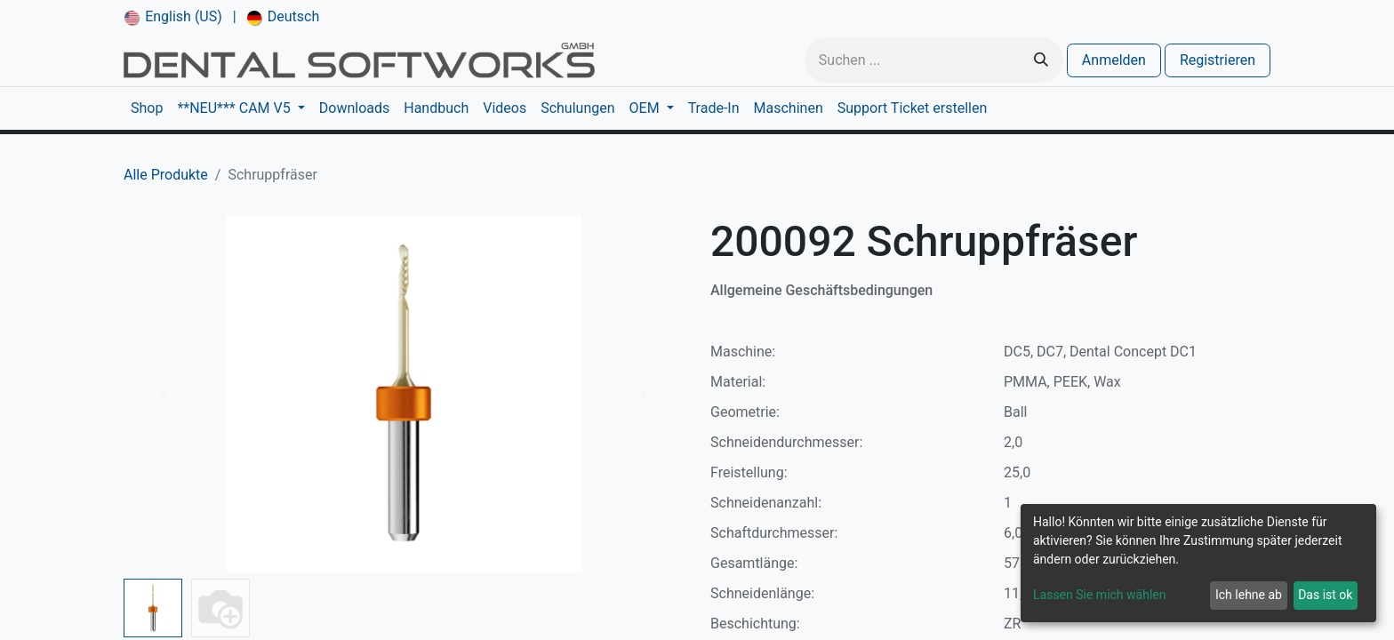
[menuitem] (173, 17)
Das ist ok (1325, 595)
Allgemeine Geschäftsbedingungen (821, 290)
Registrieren (1217, 60)
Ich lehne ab (1248, 595)
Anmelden (1114, 60)
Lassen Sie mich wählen (1099, 595)
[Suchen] (1041, 60)
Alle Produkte (166, 174)
